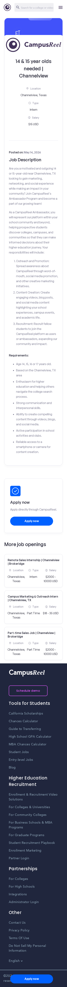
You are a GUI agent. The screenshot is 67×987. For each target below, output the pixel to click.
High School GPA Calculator (30, 736)
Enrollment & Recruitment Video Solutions (33, 797)
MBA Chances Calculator (27, 744)
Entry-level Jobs (21, 760)
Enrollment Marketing (25, 850)
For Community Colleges (28, 815)
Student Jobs (19, 752)
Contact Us (17, 922)
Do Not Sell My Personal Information (27, 948)
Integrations (18, 894)
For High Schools (22, 886)
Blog (12, 767)
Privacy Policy (19, 930)
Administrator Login (24, 902)
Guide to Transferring (25, 729)
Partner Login (19, 858)
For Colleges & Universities (29, 807)
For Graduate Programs (26, 835)
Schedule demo (28, 691)
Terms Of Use (19, 938)
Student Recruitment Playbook (32, 843)
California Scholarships (26, 713)
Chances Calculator (23, 721)
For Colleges (18, 879)
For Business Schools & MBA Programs (31, 825)
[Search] (34, 7)
